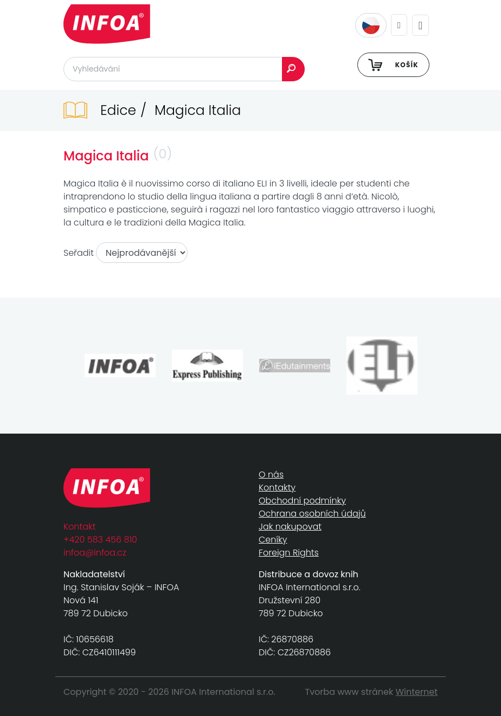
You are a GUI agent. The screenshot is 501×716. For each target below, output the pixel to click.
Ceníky (273, 539)
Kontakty (277, 487)
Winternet (417, 692)
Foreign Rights (289, 552)
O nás (271, 474)
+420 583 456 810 (100, 539)
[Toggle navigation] (420, 25)
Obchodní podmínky (302, 500)
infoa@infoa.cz (94, 552)
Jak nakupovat (290, 526)
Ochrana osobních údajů (312, 513)
